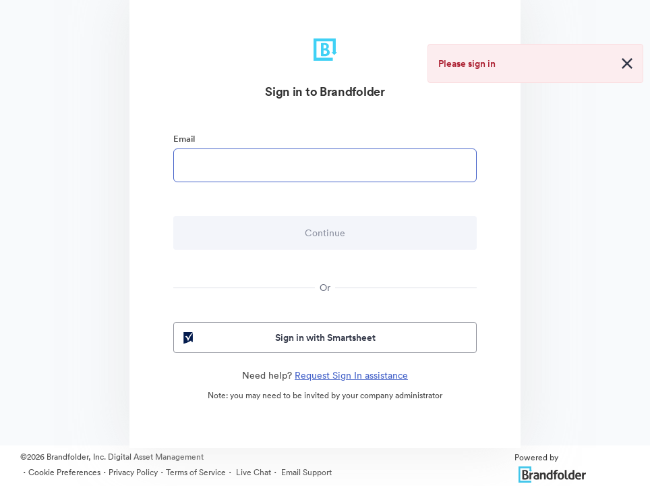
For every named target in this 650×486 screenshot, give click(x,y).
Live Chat (252, 472)
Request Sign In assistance (351, 375)
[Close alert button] (627, 63)
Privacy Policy (133, 472)
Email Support (305, 472)
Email (184, 138)
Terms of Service (196, 472)
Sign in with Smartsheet (278, 337)
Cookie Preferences (64, 472)
